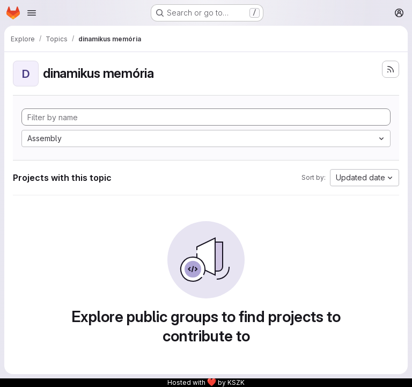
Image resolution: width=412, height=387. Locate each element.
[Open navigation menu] (31, 12)
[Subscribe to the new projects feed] (390, 69)
